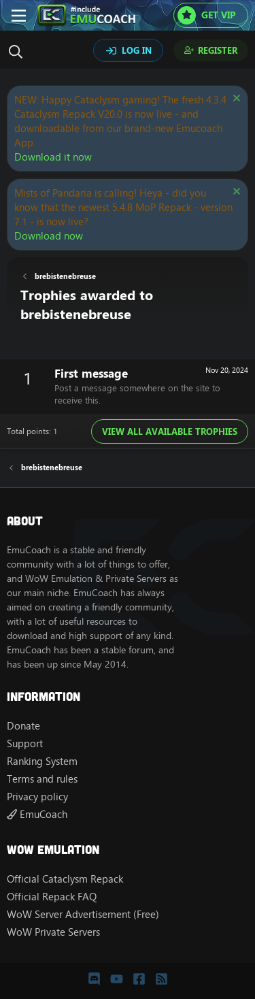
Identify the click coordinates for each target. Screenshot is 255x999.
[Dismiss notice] (235, 100)
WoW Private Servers (53, 932)
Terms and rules (42, 779)
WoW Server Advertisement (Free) (83, 914)
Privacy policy (37, 796)
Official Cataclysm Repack (65, 879)
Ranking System (42, 761)
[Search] (19, 51)
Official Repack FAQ (52, 896)
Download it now (53, 157)
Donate (23, 726)
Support (25, 743)
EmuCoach (37, 814)
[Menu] (19, 16)
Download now (48, 236)
